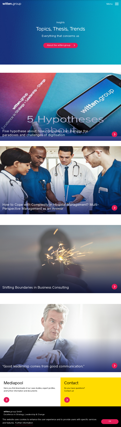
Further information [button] (24, 423)
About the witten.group (61, 45)
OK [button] (110, 421)
